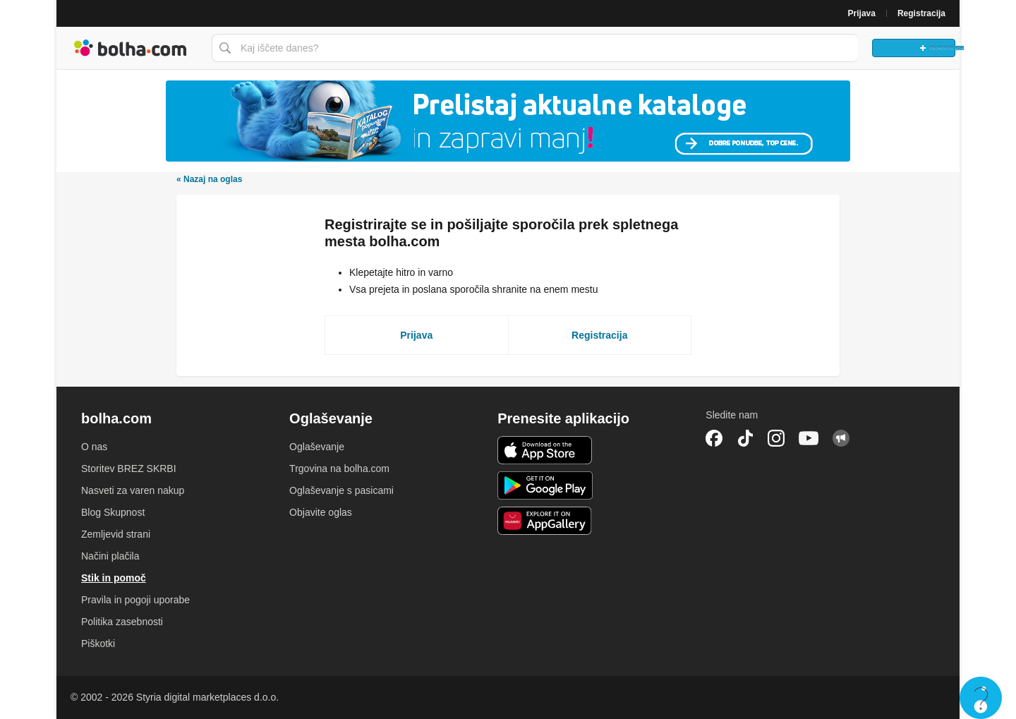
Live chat (981, 698)
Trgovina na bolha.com (339, 468)
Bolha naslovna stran (131, 48)
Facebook (714, 438)
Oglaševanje (316, 446)
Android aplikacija (545, 485)
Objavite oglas (320, 512)
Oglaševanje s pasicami (341, 490)
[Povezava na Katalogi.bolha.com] (508, 121)
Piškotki (98, 643)
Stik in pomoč (113, 578)
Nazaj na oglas (209, 179)
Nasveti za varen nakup (132, 490)
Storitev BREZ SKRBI (128, 468)
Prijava (862, 13)
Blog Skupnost (113, 512)
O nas (94, 446)
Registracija (921, 13)
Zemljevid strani (115, 534)
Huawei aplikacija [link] (545, 521)
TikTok (745, 438)
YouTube (808, 438)
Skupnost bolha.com (841, 438)
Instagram (776, 438)
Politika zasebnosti (122, 621)
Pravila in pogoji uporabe (135, 599)
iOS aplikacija (545, 450)
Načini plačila (110, 556)
